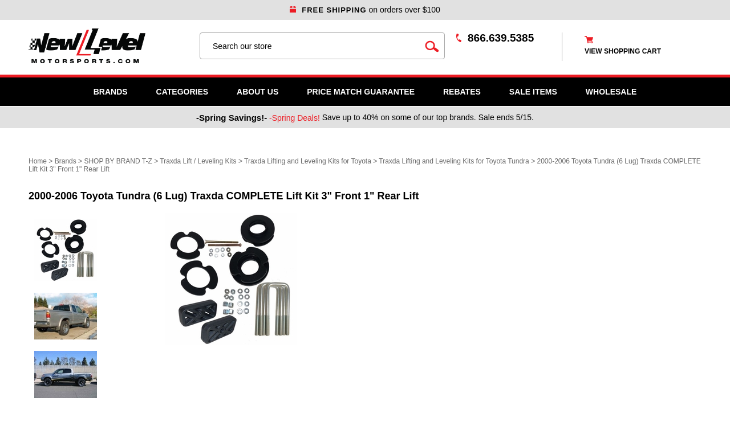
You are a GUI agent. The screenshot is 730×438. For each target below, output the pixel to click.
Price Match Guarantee (361, 91)
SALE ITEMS (533, 91)
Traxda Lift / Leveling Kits (198, 161)
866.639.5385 (501, 38)
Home (38, 161)
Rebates (462, 91)
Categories (182, 91)
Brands (111, 91)
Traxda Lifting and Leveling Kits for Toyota (307, 161)
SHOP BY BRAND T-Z (118, 161)
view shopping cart (623, 51)
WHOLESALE (611, 91)
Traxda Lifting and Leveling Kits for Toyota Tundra (454, 161)
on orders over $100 (365, 9)
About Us (257, 91)
